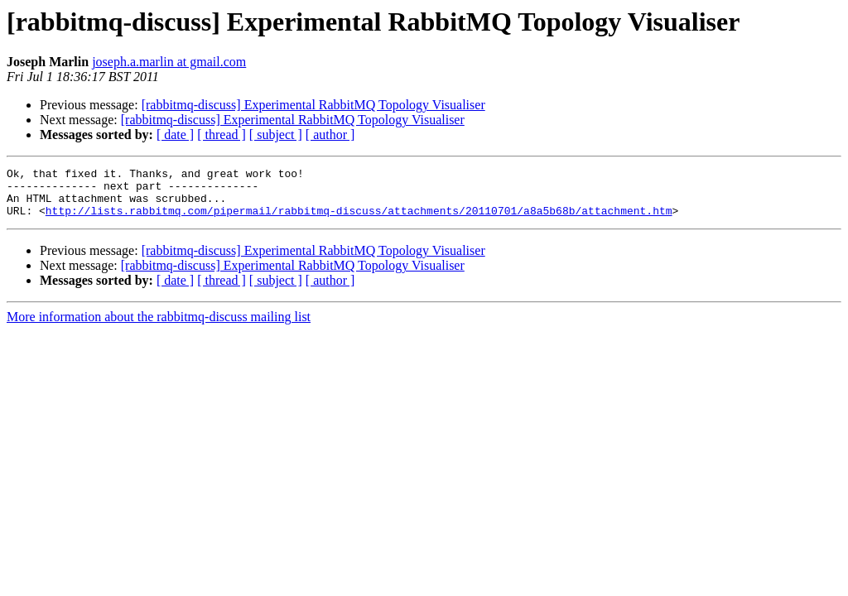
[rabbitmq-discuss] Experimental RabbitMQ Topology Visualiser (313, 105)
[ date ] (175, 134)
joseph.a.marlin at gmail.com (169, 62)
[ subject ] (275, 134)
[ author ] (330, 134)
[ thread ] (221, 134)
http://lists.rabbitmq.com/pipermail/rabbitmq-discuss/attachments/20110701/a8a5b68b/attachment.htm (359, 220)
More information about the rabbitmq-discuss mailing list (159, 327)
